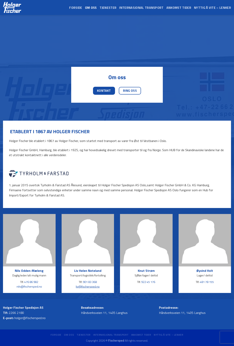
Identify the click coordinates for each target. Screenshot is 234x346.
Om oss (91, 7)
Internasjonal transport (141, 7)
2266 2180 (16, 312)
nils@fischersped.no (29, 287)
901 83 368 (90, 282)
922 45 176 (148, 282)
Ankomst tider (178, 7)
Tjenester (108, 7)
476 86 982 (31, 282)
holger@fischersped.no (30, 317)
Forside (75, 7)
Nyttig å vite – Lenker (212, 7)
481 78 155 (207, 282)
